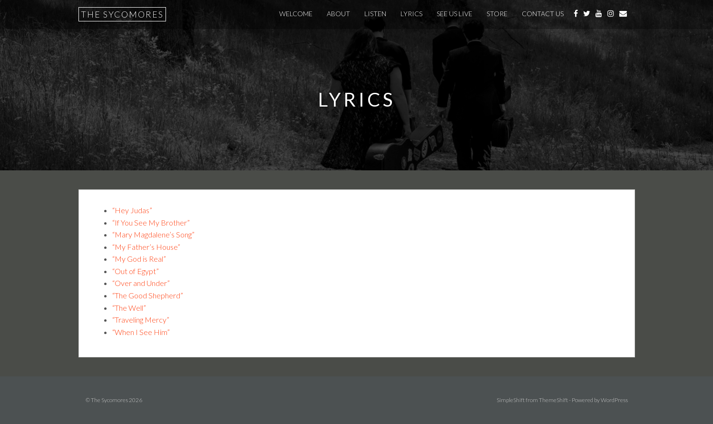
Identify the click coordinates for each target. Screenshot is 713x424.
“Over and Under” (141, 282)
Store (497, 14)
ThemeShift (553, 400)
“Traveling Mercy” (140, 319)
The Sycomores (122, 14)
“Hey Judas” (132, 210)
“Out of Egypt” (135, 271)
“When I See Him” (141, 331)
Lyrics (411, 14)
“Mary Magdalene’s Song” (153, 234)
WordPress (614, 400)
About (338, 14)
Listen (375, 14)
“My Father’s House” (146, 246)
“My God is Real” (139, 258)
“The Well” (129, 307)
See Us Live (454, 14)
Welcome (296, 14)
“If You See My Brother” (151, 222)
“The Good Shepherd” (147, 295)
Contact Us (543, 14)
